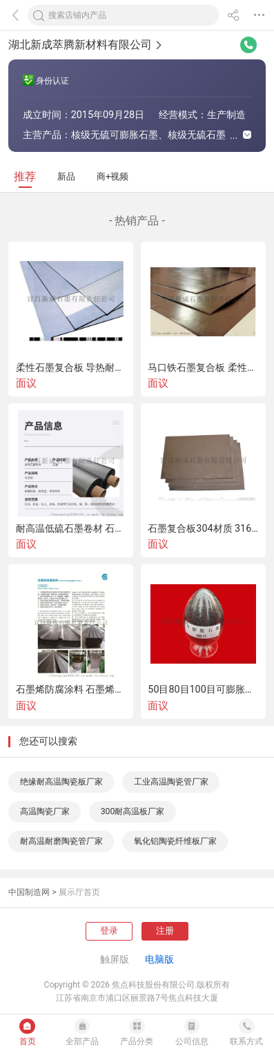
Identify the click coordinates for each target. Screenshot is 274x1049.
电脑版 (159, 959)
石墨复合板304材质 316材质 (203, 528)
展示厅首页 (79, 892)
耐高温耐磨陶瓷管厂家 (61, 841)
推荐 (25, 176)
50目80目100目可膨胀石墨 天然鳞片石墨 (203, 689)
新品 (66, 176)
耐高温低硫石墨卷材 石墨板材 (71, 528)
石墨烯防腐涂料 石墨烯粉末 (71, 689)
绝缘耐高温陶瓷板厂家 (61, 782)
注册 (165, 930)
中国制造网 (29, 892)
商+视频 (113, 176)
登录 (109, 930)
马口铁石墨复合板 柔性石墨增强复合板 (203, 367)
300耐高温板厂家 (133, 811)
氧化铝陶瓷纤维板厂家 (175, 841)
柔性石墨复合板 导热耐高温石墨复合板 (71, 367)
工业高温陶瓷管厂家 (171, 782)
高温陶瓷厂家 (45, 811)
